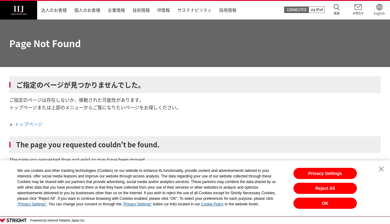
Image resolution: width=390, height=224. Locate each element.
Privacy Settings (325, 173)
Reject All (325, 188)
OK (325, 203)
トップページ (28, 124)
